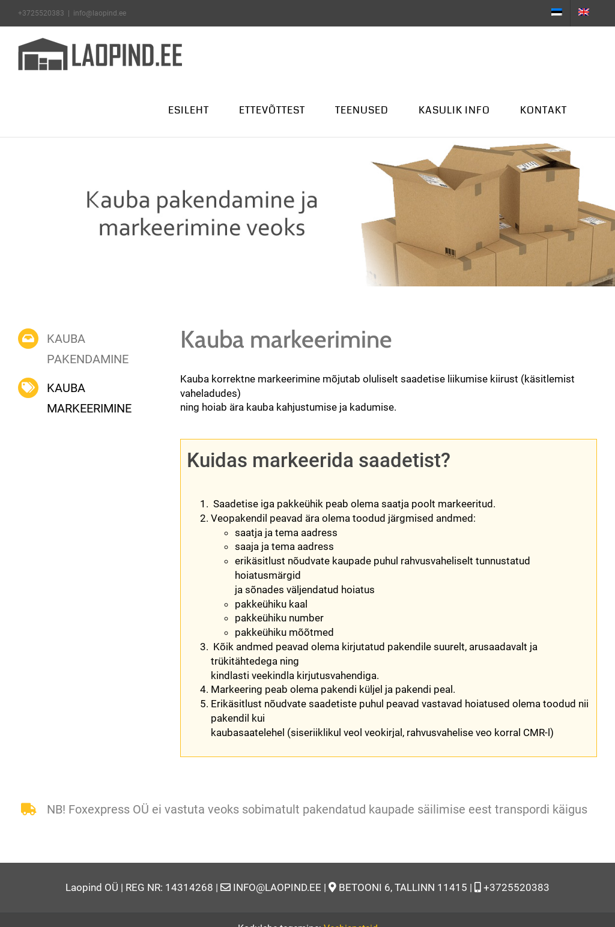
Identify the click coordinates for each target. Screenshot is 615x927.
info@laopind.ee (99, 13)
